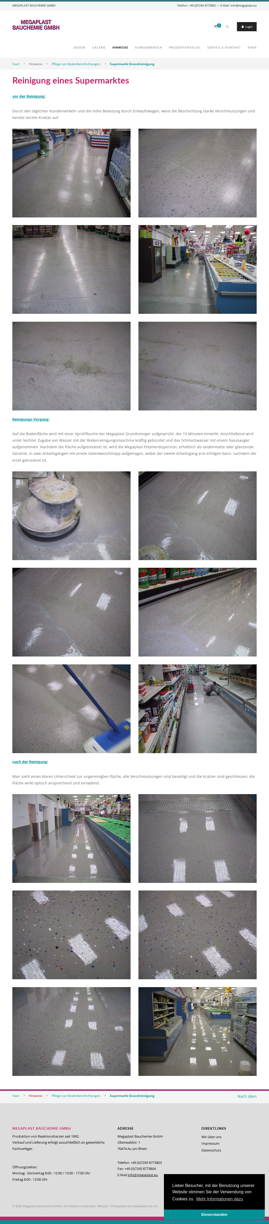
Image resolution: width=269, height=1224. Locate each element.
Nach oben (247, 1096)
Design (79, 47)
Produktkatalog (184, 47)
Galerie (99, 47)
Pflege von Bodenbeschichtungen (76, 64)
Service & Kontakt (224, 47)
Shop (252, 47)
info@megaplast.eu (143, 1175)
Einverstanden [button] (214, 1214)
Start (15, 64)
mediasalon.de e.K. (145, 1206)
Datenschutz (211, 1150)
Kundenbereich (148, 47)
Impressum (210, 1143)
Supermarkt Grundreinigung (132, 64)
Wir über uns (211, 1136)
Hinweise (120, 47)
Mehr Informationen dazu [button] (219, 1199)
